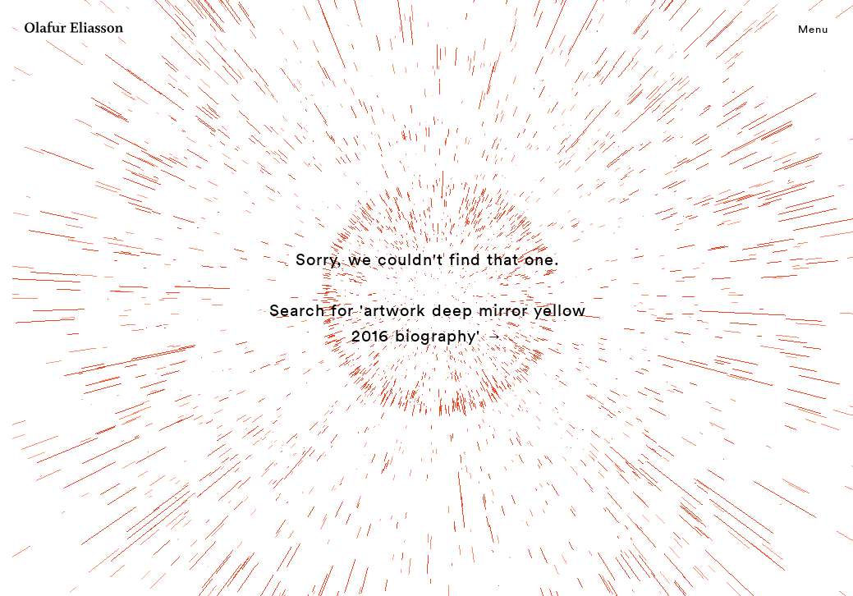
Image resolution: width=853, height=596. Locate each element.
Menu (813, 28)
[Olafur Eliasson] (74, 29)
